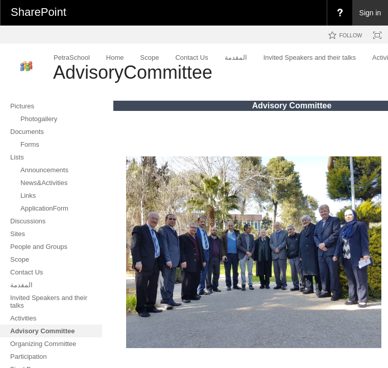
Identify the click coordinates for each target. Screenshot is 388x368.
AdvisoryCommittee (132, 72)
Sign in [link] (370, 13)
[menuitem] (339, 13)
